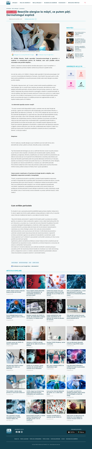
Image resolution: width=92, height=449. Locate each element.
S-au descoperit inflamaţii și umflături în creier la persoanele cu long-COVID (76, 367)
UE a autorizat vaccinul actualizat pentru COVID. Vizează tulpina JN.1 (13, 417)
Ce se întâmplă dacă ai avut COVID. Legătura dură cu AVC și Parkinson (15, 317)
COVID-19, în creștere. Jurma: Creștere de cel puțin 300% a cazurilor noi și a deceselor (35, 367)
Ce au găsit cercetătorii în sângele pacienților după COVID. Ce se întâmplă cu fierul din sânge (76, 393)
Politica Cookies (46, 438)
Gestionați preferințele (55, 438)
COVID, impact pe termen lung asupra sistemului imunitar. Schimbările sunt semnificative (35, 392)
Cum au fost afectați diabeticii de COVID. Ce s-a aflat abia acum (55, 392)
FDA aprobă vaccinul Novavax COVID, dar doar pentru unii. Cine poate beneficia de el (76, 317)
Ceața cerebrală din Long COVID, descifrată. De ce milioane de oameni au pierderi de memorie (55, 317)
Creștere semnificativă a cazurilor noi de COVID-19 (54, 416)
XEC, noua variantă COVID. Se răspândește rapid (55, 366)
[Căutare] (85, 2)
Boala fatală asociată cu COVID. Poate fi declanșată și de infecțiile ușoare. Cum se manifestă (36, 418)
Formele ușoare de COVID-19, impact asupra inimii (14, 343)
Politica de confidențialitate (35, 438)
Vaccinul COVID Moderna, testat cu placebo (56, 343)
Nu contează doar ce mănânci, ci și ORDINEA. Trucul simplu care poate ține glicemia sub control (80, 40)
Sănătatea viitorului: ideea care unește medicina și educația (79, 55)
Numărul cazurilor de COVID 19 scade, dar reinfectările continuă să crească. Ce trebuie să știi (36, 317)
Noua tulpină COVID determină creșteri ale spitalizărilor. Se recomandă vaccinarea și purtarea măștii (35, 293)
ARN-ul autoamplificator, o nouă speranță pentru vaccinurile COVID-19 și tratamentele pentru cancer (76, 293)
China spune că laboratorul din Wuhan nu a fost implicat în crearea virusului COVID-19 (75, 417)
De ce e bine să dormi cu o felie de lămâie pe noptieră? (80, 33)
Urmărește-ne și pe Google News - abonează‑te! (25, 266)
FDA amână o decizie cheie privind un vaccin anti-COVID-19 (15, 391)
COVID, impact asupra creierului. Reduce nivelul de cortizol (15, 291)
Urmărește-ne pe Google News (45, 54)
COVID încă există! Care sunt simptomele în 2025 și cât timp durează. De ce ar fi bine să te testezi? (55, 293)
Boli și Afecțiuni (15, 8)
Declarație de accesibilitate (72, 438)
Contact (63, 438)
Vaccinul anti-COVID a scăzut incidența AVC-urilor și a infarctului (14, 367)
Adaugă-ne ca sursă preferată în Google (24, 54)
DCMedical (8, 8)
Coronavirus (21, 8)
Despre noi (16, 438)
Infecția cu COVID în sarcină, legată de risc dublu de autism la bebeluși (36, 344)
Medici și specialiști (24, 438)
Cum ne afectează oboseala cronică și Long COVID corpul (75, 343)
